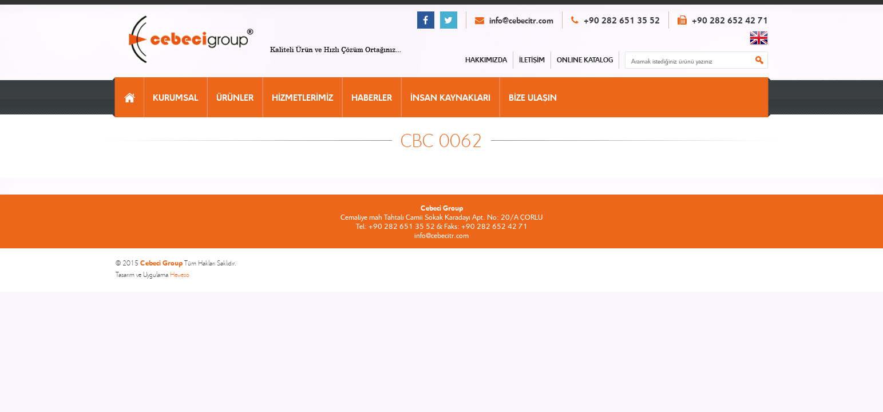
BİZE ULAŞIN (533, 97)
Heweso (179, 274)
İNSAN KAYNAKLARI (450, 97)
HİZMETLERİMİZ (302, 97)
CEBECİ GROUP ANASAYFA (203, 40)
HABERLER (371, 97)
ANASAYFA (130, 97)
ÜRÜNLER (235, 97)
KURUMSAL (175, 97)
